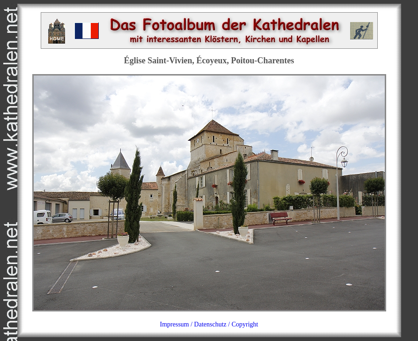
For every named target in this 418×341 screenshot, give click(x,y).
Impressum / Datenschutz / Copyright (209, 324)
